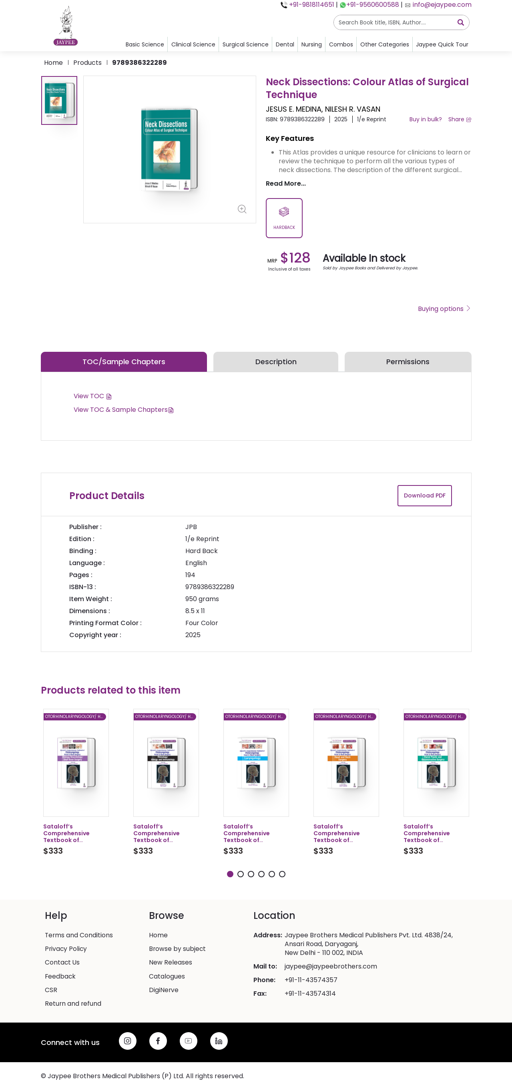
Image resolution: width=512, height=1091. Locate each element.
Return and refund (73, 1004)
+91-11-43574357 (311, 981)
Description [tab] (276, 362)
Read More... (286, 183)
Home (53, 62)
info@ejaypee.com (441, 4)
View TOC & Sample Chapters (124, 409)
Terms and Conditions (79, 936)
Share (460, 119)
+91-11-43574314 (310, 995)
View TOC (93, 396)
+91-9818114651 (310, 4)
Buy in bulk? (426, 119)
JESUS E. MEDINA (293, 109)
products (87, 62)
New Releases (170, 963)
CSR (51, 991)
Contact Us (62, 963)
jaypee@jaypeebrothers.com (331, 967)
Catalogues (167, 977)
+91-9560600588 (372, 4)
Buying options (445, 309)
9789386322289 (139, 62)
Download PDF (425, 495)
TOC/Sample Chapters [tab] (123, 362)
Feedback (60, 977)
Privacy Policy (66, 950)
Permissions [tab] (408, 362)
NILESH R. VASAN (352, 109)
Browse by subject (178, 950)
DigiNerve (164, 991)
